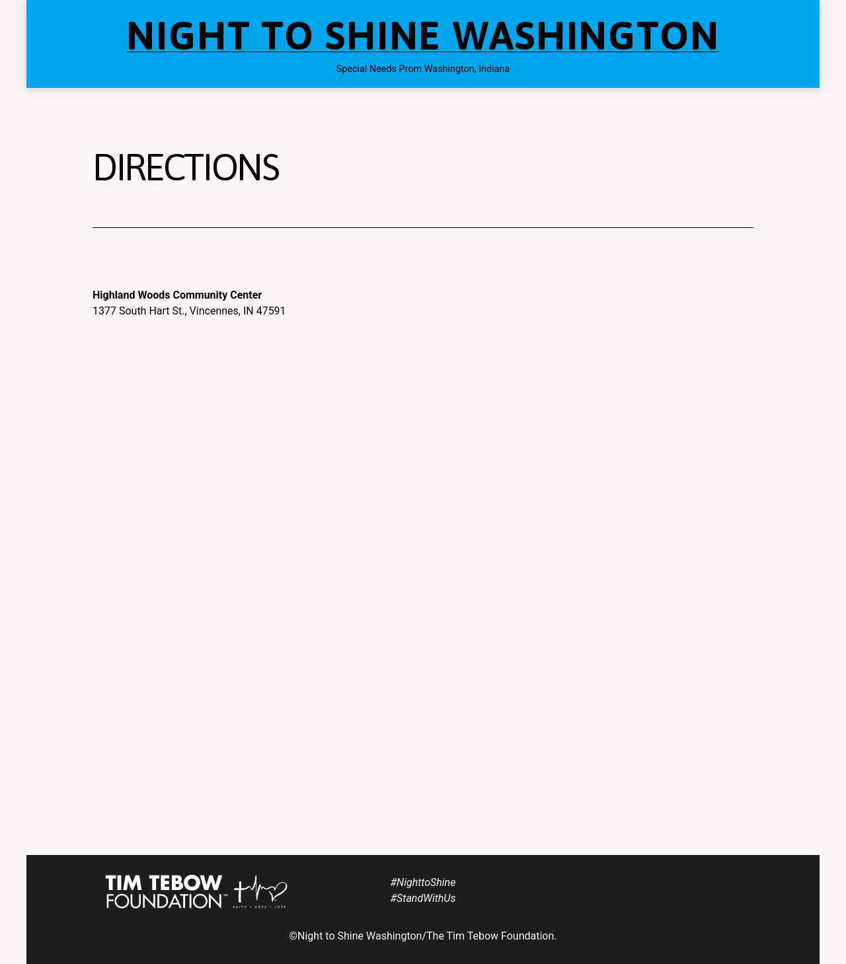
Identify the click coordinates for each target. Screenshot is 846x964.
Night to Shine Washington (423, 35)
